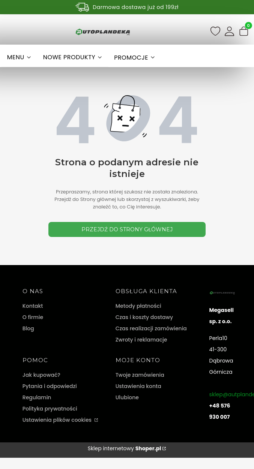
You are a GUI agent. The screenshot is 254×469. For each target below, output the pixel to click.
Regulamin (37, 397)
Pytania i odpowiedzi (50, 386)
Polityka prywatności (50, 408)
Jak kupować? (41, 375)
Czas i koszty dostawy (144, 317)
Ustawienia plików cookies (58, 420)
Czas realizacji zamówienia (151, 328)
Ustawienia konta (138, 386)
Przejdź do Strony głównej (127, 229)
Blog (28, 328)
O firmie (33, 317)
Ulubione (127, 397)
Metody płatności (138, 306)
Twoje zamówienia (140, 375)
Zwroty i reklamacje (141, 339)
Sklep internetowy (124, 448)
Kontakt (33, 306)
